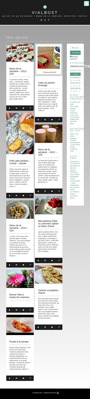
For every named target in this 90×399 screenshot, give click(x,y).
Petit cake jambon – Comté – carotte (19, 162)
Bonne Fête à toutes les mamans (19, 296)
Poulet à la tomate (19, 341)
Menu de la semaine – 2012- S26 (18, 71)
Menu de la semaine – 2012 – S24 (18, 228)
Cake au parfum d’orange (46, 84)
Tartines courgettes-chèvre (48, 291)
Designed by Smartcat (51, 393)
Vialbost (45, 12)
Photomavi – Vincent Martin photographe (75, 174)
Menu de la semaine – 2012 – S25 (47, 152)
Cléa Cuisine (74, 106)
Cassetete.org (74, 161)
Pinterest (73, 140)
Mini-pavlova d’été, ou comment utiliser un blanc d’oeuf (48, 223)
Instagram (73, 138)
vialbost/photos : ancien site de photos (75, 145)
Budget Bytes (74, 119)
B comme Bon (75, 117)
